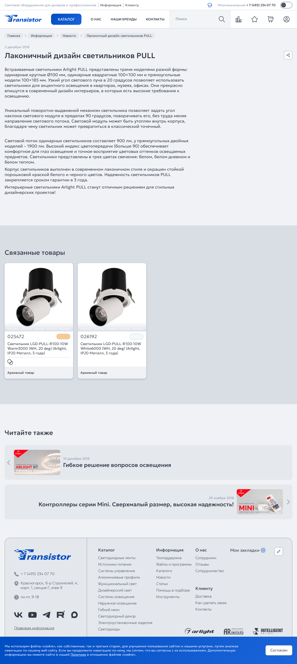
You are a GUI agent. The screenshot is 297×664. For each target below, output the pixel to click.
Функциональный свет (117, 583)
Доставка (203, 596)
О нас (96, 19)
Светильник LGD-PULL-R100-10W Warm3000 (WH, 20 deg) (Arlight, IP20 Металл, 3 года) (37, 348)
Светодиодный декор (117, 616)
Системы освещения (116, 596)
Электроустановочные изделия (125, 622)
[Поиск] (222, 19)
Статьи (162, 583)
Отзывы (202, 564)
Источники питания (114, 564)
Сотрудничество (209, 570)
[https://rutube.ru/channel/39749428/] (60, 615)
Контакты (155, 19)
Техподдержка (168, 557)
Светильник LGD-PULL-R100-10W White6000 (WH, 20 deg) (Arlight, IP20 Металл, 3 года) (111, 348)
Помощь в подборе (173, 590)
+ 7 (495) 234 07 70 (261, 5)
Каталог (66, 19)
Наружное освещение (117, 603)
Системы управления (116, 570)
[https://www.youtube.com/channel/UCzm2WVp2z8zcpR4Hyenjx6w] (32, 615)
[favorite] (254, 19)
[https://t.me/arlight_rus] (46, 615)
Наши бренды (124, 19)
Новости (163, 577)
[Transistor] (23, 18)
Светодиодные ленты (117, 557)
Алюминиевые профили (119, 577)
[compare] (238, 19)
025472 (15, 337)
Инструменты (168, 596)
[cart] (270, 19)
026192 (89, 337)
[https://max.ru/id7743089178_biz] (74, 615)
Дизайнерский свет (115, 590)
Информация (110, 5)
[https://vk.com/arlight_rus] (18, 615)
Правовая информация (34, 628)
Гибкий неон (108, 609)
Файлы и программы (174, 564)
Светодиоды (109, 629)
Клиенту (132, 5)
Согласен (278, 650)
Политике (78, 654)
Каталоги (164, 570)
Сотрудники (205, 557)
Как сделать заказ (210, 602)
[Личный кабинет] (286, 19)
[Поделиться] (288, 55)
